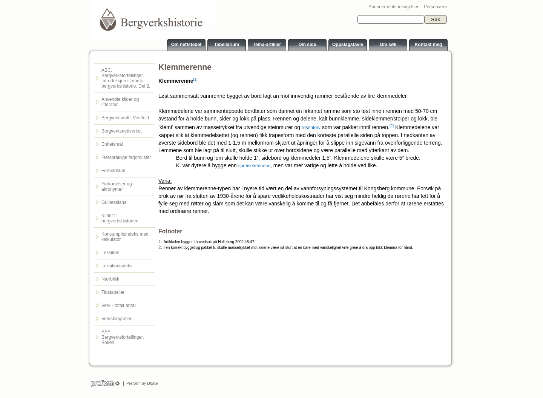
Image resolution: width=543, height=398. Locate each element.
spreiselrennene (254, 165)
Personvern (435, 6)
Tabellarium (226, 44)
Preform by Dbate (141, 383)
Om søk (388, 44)
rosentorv (311, 127)
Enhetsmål (112, 144)
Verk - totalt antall (119, 305)
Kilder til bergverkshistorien (119, 218)
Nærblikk (110, 279)
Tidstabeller (113, 292)
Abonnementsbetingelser (393, 6)
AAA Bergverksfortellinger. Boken (122, 337)
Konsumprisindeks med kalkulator (125, 236)
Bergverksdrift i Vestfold (125, 117)
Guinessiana (114, 202)
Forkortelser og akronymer (116, 186)
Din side (307, 44)
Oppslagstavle (347, 44)
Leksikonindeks (116, 265)
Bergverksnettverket (121, 131)
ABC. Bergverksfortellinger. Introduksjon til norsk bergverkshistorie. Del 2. (125, 78)
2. (160, 247)
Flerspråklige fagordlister (126, 157)
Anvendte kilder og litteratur (120, 102)
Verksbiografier (116, 318)
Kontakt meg (428, 44)
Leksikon (110, 252)
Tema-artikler (267, 44)
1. (160, 241)
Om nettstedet (186, 44)
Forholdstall (113, 170)
